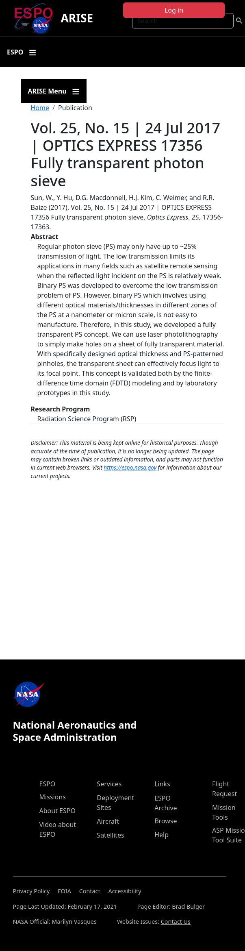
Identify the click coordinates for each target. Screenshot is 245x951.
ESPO (47, 783)
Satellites (110, 835)
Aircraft (108, 821)
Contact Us (176, 921)
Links (162, 783)
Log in (174, 10)
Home (40, 107)
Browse (165, 820)
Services (109, 783)
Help (161, 834)
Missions (52, 796)
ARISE (77, 18)
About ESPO (57, 810)
